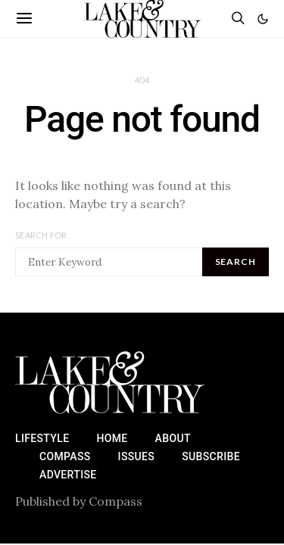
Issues (136, 456)
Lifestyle (42, 438)
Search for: (42, 235)
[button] (263, 19)
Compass (65, 456)
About (173, 438)
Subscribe (211, 456)
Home (111, 438)
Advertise (68, 475)
